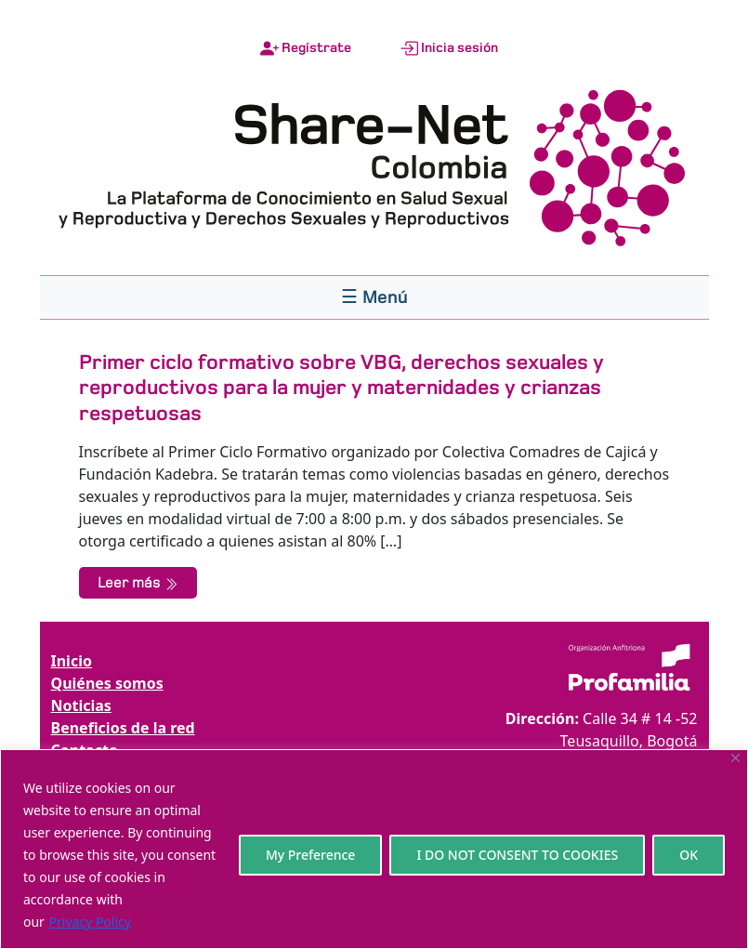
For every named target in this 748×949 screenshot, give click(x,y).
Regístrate (305, 48)
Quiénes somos (107, 683)
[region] (374, 849)
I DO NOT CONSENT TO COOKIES (517, 854)
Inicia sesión (449, 48)
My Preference (311, 854)
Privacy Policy (90, 921)
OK (688, 854)
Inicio (71, 661)
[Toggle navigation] (374, 297)
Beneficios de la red (123, 728)
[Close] (735, 758)
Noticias (81, 705)
